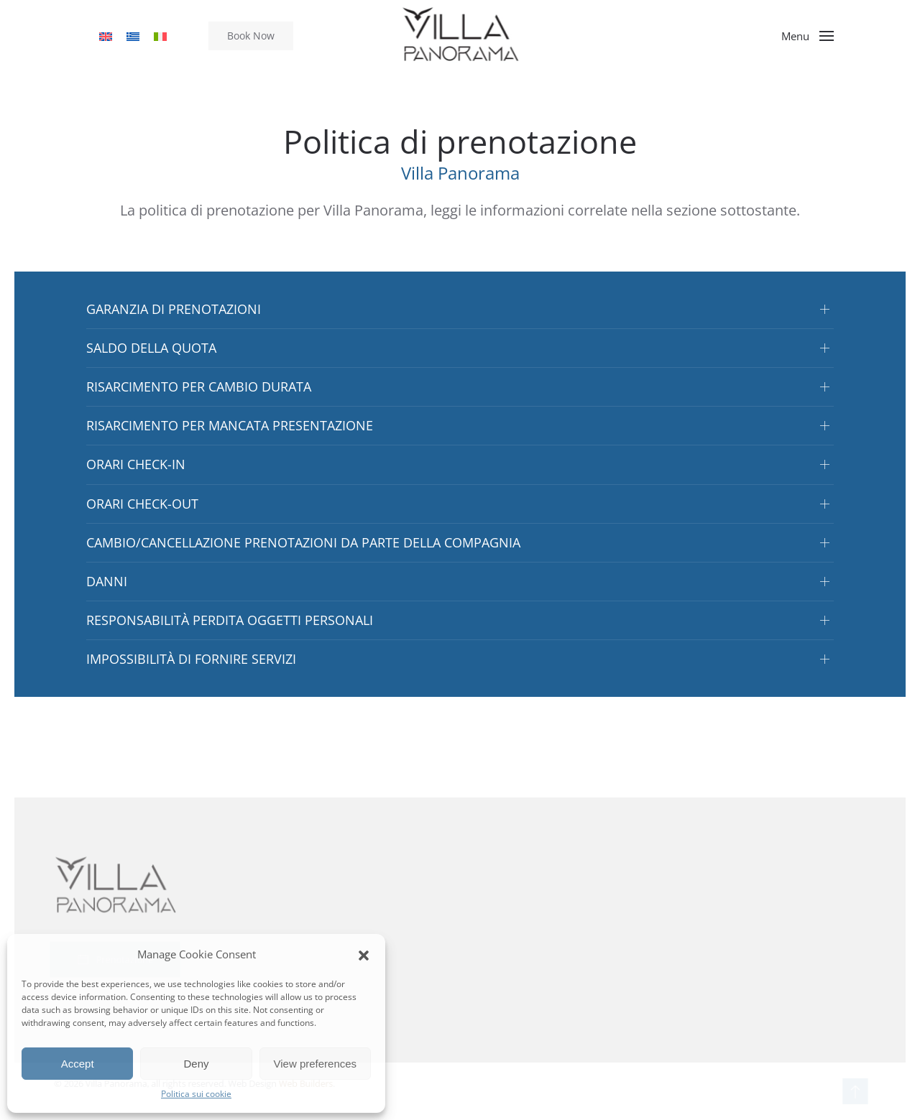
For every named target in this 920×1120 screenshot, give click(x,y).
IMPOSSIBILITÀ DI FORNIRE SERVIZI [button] (191, 658)
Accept (77, 1063)
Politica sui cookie (196, 1094)
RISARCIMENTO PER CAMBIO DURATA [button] (198, 386)
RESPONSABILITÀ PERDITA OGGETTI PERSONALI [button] (229, 620)
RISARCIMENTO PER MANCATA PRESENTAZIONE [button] (229, 425)
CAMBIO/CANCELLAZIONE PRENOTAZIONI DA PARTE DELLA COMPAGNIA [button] (303, 542)
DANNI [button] (106, 581)
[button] (363, 954)
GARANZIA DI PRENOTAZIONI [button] (173, 309)
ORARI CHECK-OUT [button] (142, 503)
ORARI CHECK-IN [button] (135, 464)
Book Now (251, 35)
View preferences (315, 1063)
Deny (195, 1063)
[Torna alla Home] (460, 36)
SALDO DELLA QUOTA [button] (151, 347)
